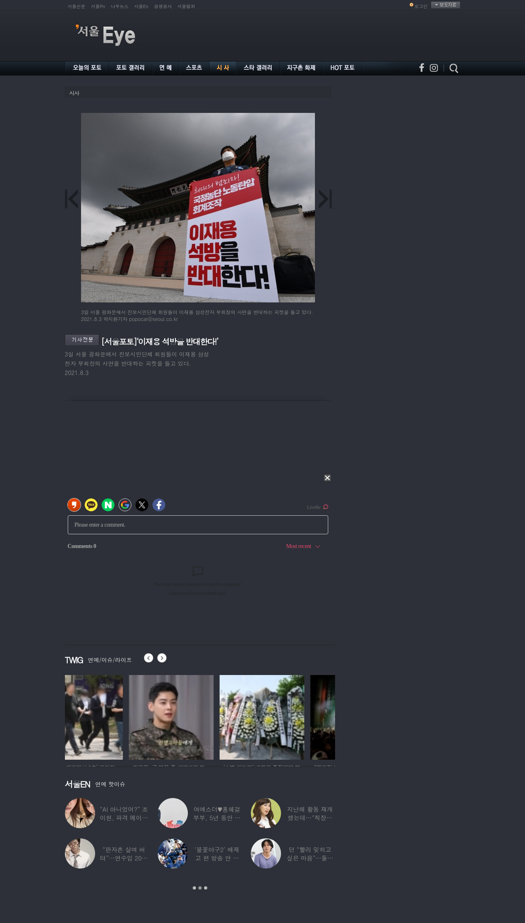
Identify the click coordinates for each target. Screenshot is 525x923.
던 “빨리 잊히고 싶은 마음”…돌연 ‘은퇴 (310, 858)
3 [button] (205, 888)
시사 (74, 93)
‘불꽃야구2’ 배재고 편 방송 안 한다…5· (216, 858)
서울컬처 (186, 6)
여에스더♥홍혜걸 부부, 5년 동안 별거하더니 (217, 817)
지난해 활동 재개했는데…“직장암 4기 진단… (310, 817)
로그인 (421, 6)
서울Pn (98, 6)
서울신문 (76, 6)
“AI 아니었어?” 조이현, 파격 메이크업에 (124, 817)
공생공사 (163, 6)
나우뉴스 (120, 6)
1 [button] (194, 888)
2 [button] (200, 888)
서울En (141, 6)
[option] (107, 716)
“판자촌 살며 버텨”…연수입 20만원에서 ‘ (124, 858)
